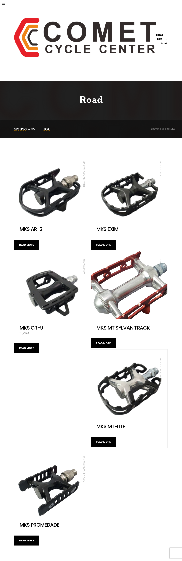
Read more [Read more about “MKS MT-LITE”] (103, 442)
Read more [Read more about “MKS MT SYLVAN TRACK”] (103, 343)
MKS (159, 39)
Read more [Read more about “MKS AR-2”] (26, 245)
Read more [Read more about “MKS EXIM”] (103, 245)
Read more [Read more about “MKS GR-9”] (26, 348)
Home (159, 34)
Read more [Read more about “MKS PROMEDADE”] (26, 540)
